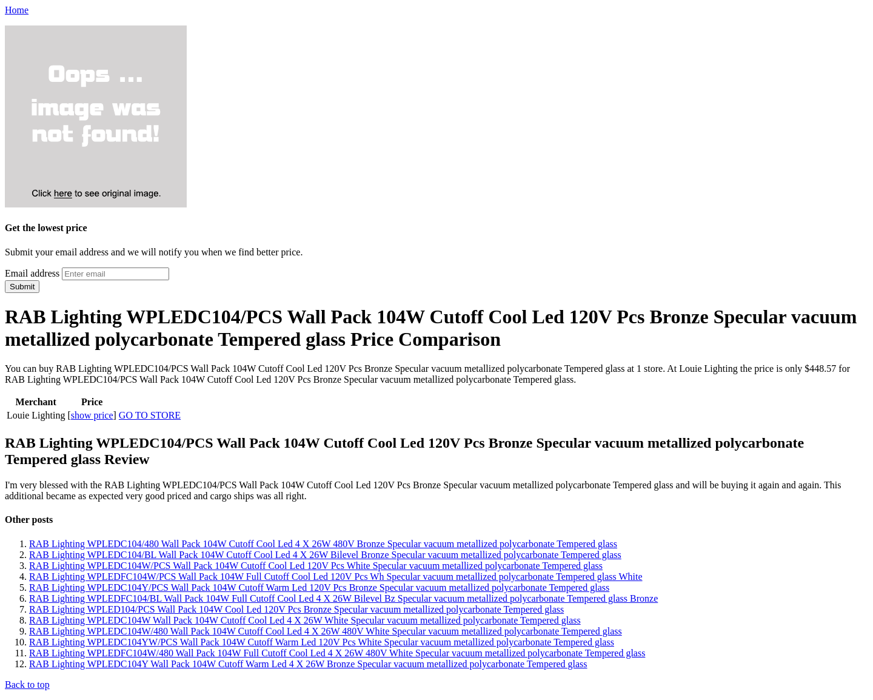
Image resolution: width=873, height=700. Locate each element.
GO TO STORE (150, 415)
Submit (22, 286)
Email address (32, 273)
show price (92, 415)
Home (16, 10)
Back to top (27, 684)
